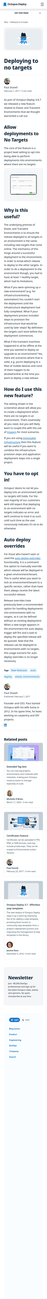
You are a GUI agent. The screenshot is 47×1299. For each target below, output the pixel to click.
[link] (23, 775)
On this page (21, 13)
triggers (11, 432)
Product (13, 1034)
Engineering (15, 1040)
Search (12, 1057)
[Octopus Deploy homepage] (14, 4)
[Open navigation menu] (42, 4)
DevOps (13, 1045)
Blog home (14, 1028)
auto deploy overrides (27, 558)
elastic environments (27, 676)
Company (14, 1051)
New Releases (19, 670)
